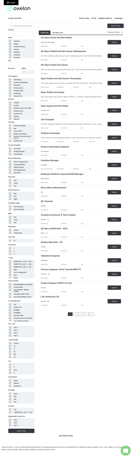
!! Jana (10, 258)
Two (15, 186)
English (11, 3)
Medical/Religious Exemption (23, 284)
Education (17, 85)
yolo (15, 402)
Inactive (16, 116)
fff (14, 241)
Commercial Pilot (19, 164)
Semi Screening (19, 209)
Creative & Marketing (20, 82)
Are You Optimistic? (20, 272)
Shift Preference (14, 190)
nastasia (11, 406)
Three (16, 183)
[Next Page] (91, 314)
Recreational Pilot (19, 170)
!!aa (9, 361)
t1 (14, 349)
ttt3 (15, 354)
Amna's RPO (18, 131)
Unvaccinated (18, 287)
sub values (12, 245)
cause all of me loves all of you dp (22, 137)
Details (114, 42)
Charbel (16, 103)
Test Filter (11, 237)
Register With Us (105, 18)
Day (15, 193)
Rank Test (11, 177)
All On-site (17, 149)
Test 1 (16, 327)
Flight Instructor (19, 167)
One (15, 180)
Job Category (13, 76)
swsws (16, 230)
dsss (15, 275)
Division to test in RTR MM (22, 108)
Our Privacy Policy (66, 435)
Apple (16, 380)
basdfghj (16, 310)
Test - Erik (11, 324)
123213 (16, 343)
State (10, 37)
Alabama (17, 41)
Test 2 (16, 330)
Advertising (17, 80)
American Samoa (19, 46)
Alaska (16, 44)
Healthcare (17, 93)
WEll (9, 213)
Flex (15, 196)
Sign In (93, 18)
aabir (15, 269)
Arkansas (17, 52)
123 (15, 304)
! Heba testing (13, 340)
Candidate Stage (14, 203)
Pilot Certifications (14, 158)
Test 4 (16, 336)
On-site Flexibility (14, 145)
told (15, 399)
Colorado (17, 57)
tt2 (14, 351)
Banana (16, 383)
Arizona (16, 49)
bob (15, 396)
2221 (15, 370)
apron (16, 394)
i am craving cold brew (21, 321)
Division (11, 99)
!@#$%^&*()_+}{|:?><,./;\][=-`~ (23, 261)
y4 (14, 357)
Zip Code (11, 68)
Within (24, 68)
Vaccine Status (13, 281)
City (9, 60)
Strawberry (17, 386)
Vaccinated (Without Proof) (22, 297)
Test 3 (16, 333)
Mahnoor (17, 119)
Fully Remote (18, 154)
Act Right (11, 390)
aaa (15, 128)
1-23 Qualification (14, 301)
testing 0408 (18, 233)
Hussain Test (18, 96)
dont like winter (19, 315)
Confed (16, 105)
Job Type (11, 122)
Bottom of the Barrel (20, 134)
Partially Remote (19, 151)
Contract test (18, 141)
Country (11, 30)
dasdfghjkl (17, 313)
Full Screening (18, 207)
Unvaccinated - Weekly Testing (21, 290)
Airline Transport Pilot (21, 162)
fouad (15, 278)
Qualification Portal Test (16, 416)
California (17, 55)
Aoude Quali (12, 377)
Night (15, 199)
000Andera (12, 227)
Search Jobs (84, 18)
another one (18, 307)
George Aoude (18, 90)
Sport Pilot (17, 173)
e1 (14, 346)
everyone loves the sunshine (23, 318)
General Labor (18, 88)
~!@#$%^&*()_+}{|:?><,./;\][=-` (23, 412)
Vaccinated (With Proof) (21, 294)
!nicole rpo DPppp (19, 126)
